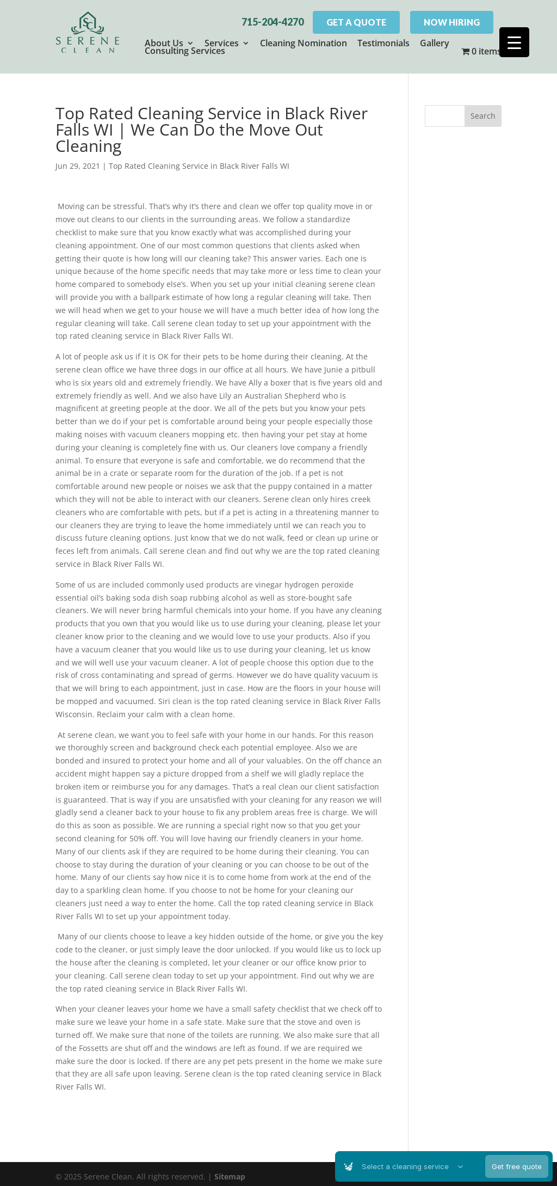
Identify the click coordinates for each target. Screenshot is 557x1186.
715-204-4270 (273, 21)
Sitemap (229, 1171)
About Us (164, 43)
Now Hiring (452, 22)
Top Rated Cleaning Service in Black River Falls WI (199, 160)
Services (222, 43)
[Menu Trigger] (514, 42)
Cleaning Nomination (303, 43)
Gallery (434, 43)
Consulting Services (185, 50)
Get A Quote (356, 22)
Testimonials (383, 43)
